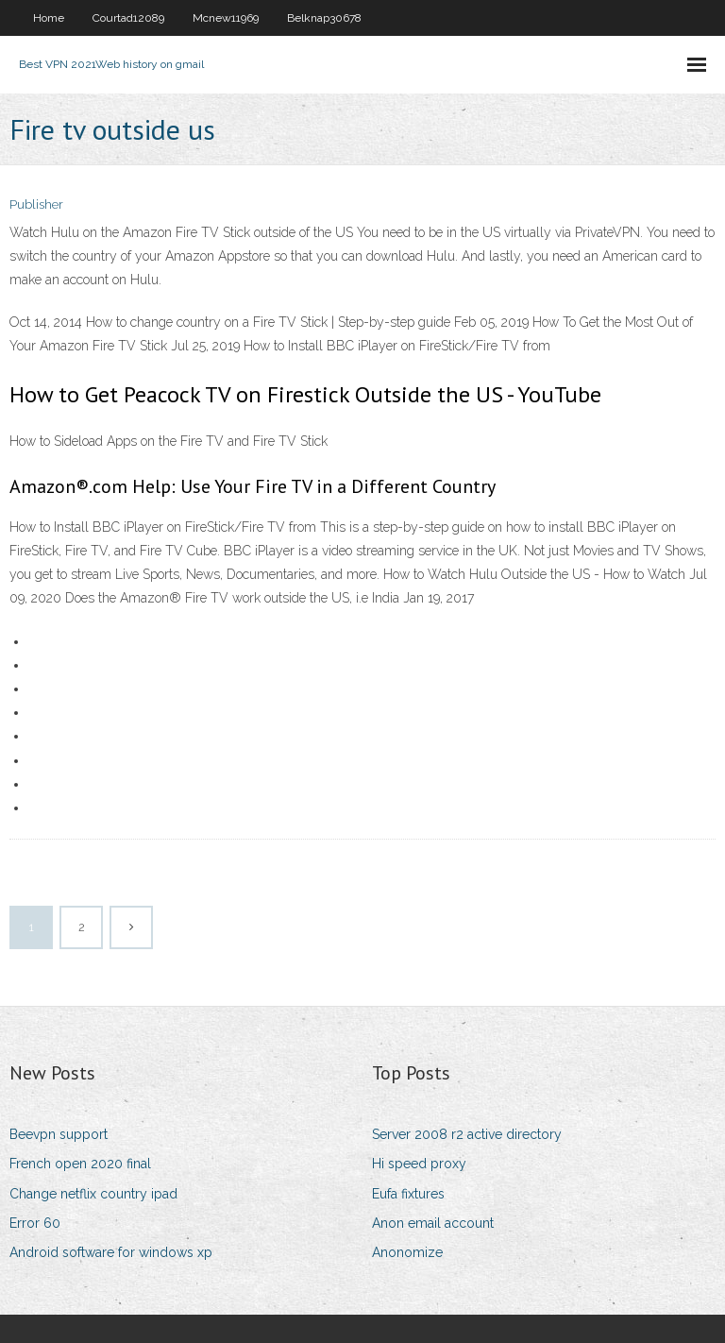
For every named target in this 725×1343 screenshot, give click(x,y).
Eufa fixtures (408, 1193)
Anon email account (433, 1223)
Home (48, 18)
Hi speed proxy (419, 1163)
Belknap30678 (324, 18)
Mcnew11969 (226, 18)
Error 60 (34, 1223)
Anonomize (407, 1252)
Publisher (36, 204)
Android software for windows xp (110, 1252)
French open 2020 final (80, 1163)
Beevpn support (58, 1134)
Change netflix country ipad (93, 1193)
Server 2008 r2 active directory (467, 1134)
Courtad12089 (128, 18)
